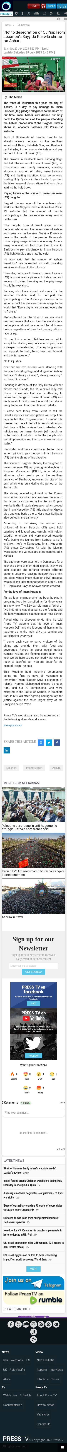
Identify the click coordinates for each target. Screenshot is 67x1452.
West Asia (17, 1360)
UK (5, 1369)
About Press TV (47, 1395)
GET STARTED (33, 971)
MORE (33, 1269)
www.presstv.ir (13, 725)
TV (3, 1387)
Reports (42, 1369)
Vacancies (43, 1414)
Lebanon (11, 767)
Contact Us (43, 1424)
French (51, 5)
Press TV (41, 1387)
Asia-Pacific (17, 1369)
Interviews (56, 1369)
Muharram (24, 25)
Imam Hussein (34, 767)
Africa (7, 1379)
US (28, 1360)
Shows (55, 1379)
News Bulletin (45, 1360)
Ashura (56, 767)
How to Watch (45, 1405)
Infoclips (42, 1379)
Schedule (25, 1395)
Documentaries (12, 1405)
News (8, 25)
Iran (5, 1360)
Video (39, 1352)
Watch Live (10, 1395)
